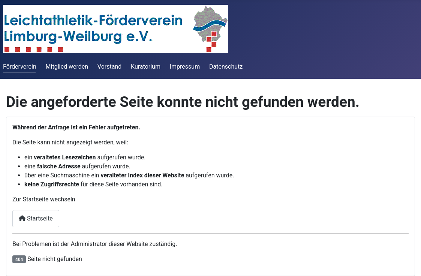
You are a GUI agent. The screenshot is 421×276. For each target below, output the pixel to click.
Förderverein (19, 66)
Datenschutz (226, 66)
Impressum (185, 66)
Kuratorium (145, 66)
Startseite (36, 218)
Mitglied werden (67, 66)
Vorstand (109, 66)
